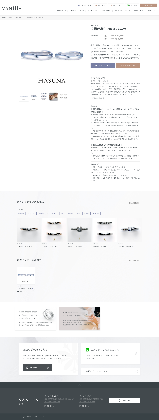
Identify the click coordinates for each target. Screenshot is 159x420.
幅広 (62, 213)
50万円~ (86, 213)
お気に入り (100, 5)
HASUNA (18, 17)
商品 (10, 17)
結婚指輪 (21, 213)
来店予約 (148, 5)
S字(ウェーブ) (52, 213)
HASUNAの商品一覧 (97, 98)
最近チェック (116, 5)
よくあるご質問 (84, 5)
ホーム (4, 17)
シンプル (31, 213)
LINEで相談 (132, 5)
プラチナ (41, 213)
